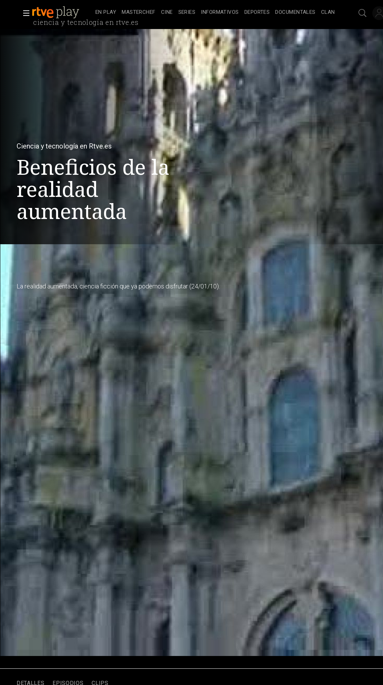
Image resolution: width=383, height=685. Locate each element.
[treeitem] (105, 13)
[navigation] (215, 12)
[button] (24, 13)
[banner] (62, 12)
